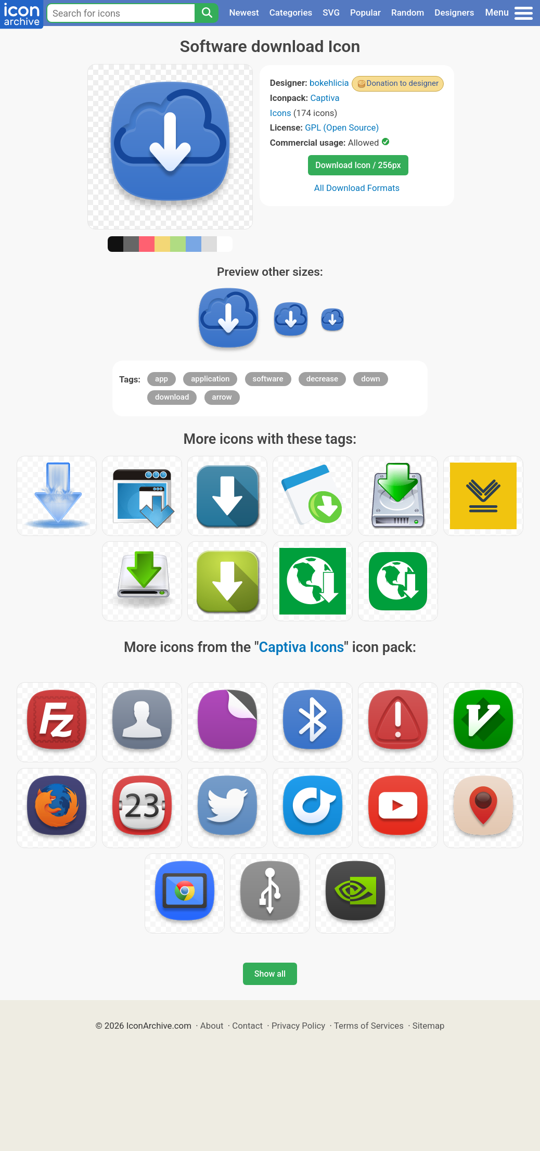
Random (407, 12)
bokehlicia (329, 83)
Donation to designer (403, 83)
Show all (270, 974)
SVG (331, 12)
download (172, 397)
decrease (322, 378)
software (268, 378)
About (212, 1025)
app (161, 378)
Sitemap (429, 1025)
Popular (365, 12)
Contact (247, 1025)
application (210, 378)
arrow (222, 397)
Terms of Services (369, 1025)
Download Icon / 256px (358, 165)
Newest (244, 12)
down (370, 378)
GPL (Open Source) (342, 127)
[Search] (206, 13)
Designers (454, 12)
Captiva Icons (301, 647)
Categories (291, 12)
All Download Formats (357, 188)
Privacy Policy (298, 1025)
